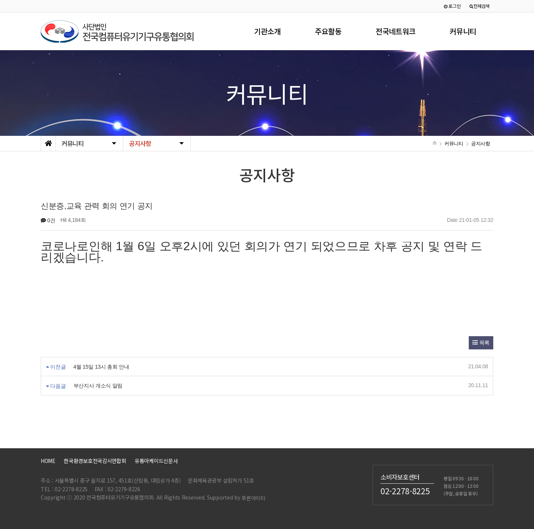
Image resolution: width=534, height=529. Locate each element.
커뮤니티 (463, 31)
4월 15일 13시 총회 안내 (101, 367)
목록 (481, 343)
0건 (48, 220)
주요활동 (328, 31)
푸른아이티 (253, 498)
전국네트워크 (396, 31)
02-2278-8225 (405, 491)
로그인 (452, 6)
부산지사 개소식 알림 (98, 386)
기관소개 (267, 31)
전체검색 (480, 6)
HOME (48, 460)
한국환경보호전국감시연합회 (95, 460)
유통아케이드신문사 (156, 460)
